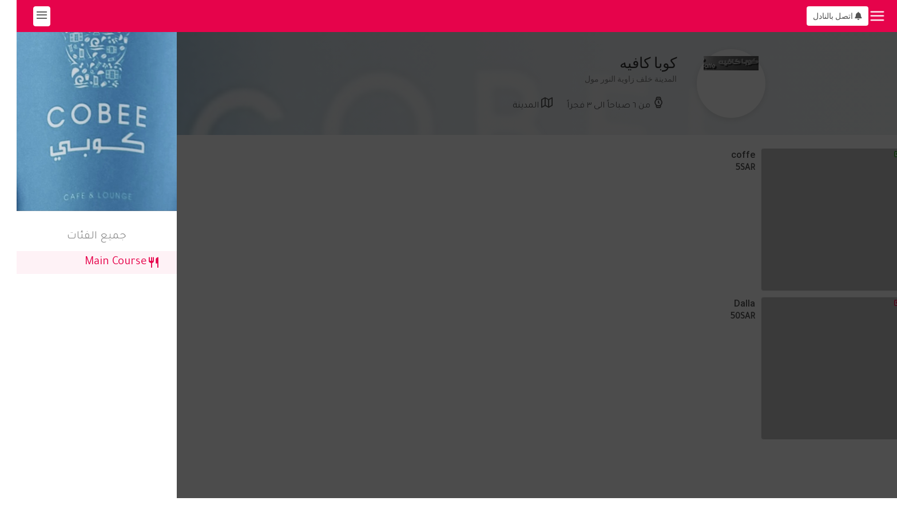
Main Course (105, 262)
